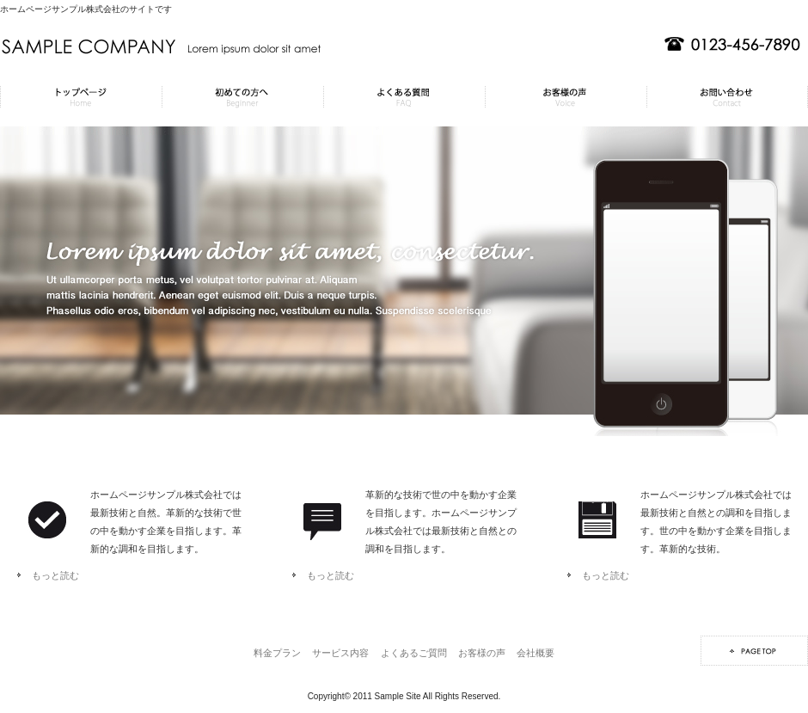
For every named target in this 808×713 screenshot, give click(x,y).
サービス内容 (242, 97)
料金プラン (81, 97)
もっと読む (55, 575)
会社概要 (727, 97)
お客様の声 (565, 97)
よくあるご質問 (404, 97)
